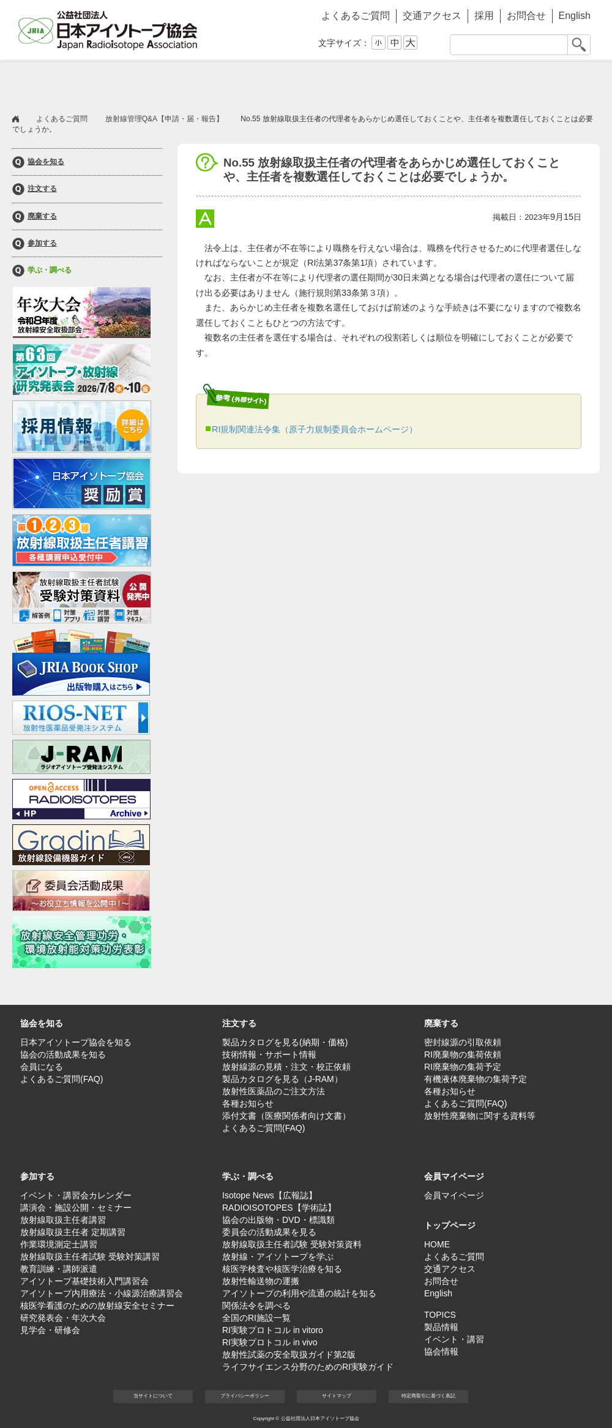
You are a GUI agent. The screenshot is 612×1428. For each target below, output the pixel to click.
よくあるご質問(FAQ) (61, 1079)
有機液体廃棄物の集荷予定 (475, 1079)
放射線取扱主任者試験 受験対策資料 (292, 1244)
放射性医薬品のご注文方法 (273, 1091)
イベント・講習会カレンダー (76, 1195)
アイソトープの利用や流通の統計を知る (299, 1293)
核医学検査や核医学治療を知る (282, 1269)
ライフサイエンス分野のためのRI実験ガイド (308, 1367)
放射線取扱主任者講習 (63, 1220)
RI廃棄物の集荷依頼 (462, 1054)
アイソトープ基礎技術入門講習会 (84, 1281)
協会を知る (46, 162)
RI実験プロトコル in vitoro (272, 1330)
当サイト (153, 1396)
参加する (42, 243)
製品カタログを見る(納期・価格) (285, 1042)
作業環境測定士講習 (58, 1244)
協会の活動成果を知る (63, 1054)
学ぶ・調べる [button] (453, 83)
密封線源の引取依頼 (462, 1042)
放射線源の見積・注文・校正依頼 (286, 1067)
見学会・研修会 (50, 1330)
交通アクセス (432, 15)
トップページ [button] (450, 1225)
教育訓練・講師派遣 (58, 1269)
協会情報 (441, 1351)
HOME (437, 1244)
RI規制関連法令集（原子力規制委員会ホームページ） (314, 429)
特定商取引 (428, 1396)
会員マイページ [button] (454, 1176)
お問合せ (526, 15)
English (575, 15)
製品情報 (441, 1327)
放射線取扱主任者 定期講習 (72, 1232)
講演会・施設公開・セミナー (76, 1207)
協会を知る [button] (61, 83)
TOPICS (440, 1315)
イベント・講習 (454, 1339)
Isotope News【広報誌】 (269, 1195)
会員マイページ (551, 83)
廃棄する (42, 216)
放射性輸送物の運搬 (260, 1281)
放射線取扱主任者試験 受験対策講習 (90, 1256)
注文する (42, 189)
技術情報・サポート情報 (269, 1054)
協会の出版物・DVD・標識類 (278, 1220)
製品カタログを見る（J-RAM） (282, 1079)
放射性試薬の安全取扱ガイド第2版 (289, 1354)
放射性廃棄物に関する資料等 (480, 1116)
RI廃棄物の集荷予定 (462, 1067)
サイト (336, 1396)
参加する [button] (355, 83)
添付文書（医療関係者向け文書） (286, 1116)
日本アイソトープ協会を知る (76, 1042)
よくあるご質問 (355, 15)
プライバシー (244, 1396)
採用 (484, 15)
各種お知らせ (248, 1103)
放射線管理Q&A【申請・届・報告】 (164, 119)
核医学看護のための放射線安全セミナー (97, 1305)
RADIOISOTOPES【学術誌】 (279, 1207)
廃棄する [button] (257, 83)
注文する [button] (159, 83)
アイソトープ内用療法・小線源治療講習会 (101, 1293)
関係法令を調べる (256, 1305)
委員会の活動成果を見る (269, 1232)
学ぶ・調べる (50, 270)
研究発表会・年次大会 (63, 1318)
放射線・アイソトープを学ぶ (278, 1256)
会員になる (41, 1067)
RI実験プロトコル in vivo (270, 1342)
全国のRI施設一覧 (256, 1318)
